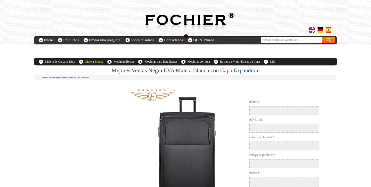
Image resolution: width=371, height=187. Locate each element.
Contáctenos (173, 40)
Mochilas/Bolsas (124, 61)
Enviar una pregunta (105, 40)
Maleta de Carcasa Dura (60, 61)
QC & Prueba (204, 40)
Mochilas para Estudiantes (161, 61)
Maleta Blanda (94, 61)
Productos (71, 40)
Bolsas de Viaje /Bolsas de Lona (240, 61)
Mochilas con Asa (199, 61)
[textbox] (291, 40)
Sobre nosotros (142, 40)
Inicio (48, 40)
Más (273, 61)
